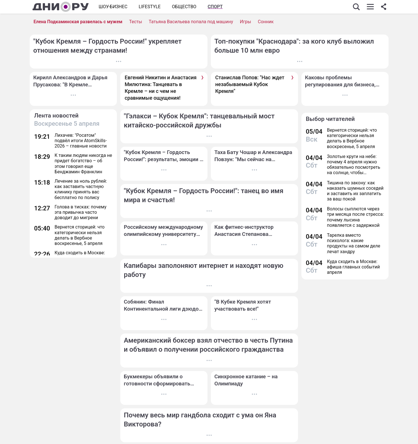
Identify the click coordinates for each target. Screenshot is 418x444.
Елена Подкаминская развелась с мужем (78, 21)
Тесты (135, 21)
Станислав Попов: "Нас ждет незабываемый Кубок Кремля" (249, 84)
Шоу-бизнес (113, 6)
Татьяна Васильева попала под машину (191, 21)
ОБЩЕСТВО (184, 6)
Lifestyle (149, 6)
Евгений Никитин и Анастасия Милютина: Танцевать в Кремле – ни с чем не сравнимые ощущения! (161, 87)
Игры (245, 21)
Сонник (266, 21)
